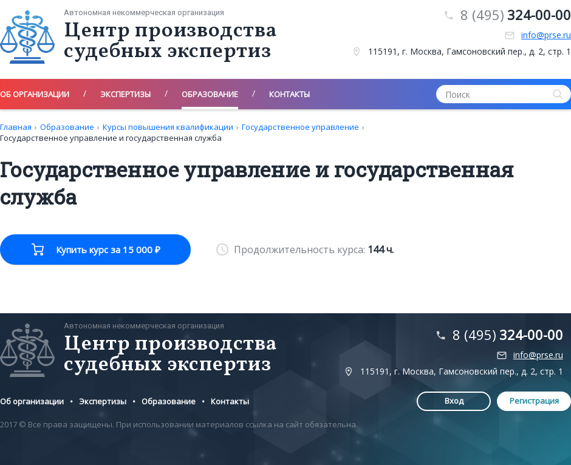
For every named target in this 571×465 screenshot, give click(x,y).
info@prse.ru (546, 35)
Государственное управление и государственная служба (111, 137)
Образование (67, 126)
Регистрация (534, 400)
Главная (16, 126)
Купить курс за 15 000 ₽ (108, 249)
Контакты (230, 401)
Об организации (32, 401)
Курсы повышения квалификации (168, 126)
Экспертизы (102, 401)
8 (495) (515, 15)
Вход (454, 400)
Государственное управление (300, 126)
